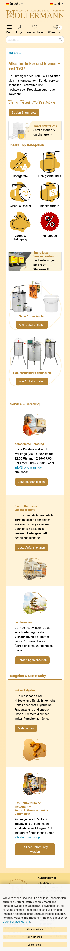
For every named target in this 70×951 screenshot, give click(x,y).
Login (20, 29)
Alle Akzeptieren (35, 929)
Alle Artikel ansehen (32, 325)
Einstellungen (35, 944)
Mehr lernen (26, 728)
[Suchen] (60, 39)
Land (57, 4)
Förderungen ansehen (32, 660)
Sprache (15, 4)
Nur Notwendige (34, 936)
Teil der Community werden (35, 849)
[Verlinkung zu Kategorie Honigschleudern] (35, 363)
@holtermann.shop (27, 837)
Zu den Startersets (24, 112)
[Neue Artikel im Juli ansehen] (35, 306)
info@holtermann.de (28, 467)
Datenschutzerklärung (16, 921)
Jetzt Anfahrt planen (31, 547)
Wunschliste (35, 29)
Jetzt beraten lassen (31, 482)
